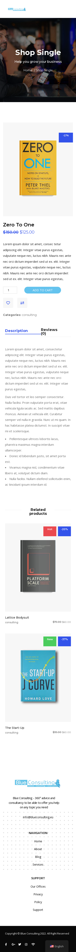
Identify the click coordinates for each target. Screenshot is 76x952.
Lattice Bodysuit (17, 617)
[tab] (23, 332)
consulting (29, 315)
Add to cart (43, 290)
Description (16, 331)
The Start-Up (14, 728)
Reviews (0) (49, 332)
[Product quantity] (10, 290)
